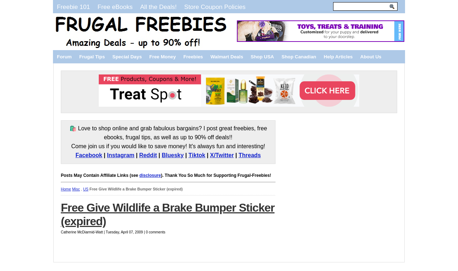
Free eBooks (114, 6)
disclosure (150, 175)
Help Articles (338, 56)
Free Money (162, 56)
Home (66, 189)
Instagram (120, 155)
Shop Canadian (299, 56)
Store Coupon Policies (214, 6)
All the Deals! (158, 6)
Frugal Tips (92, 56)
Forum (64, 56)
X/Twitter (222, 155)
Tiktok (197, 155)
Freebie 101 (73, 6)
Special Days (127, 56)
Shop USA (262, 56)
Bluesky (173, 155)
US (85, 189)
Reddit (148, 155)
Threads (250, 155)
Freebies (193, 56)
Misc (76, 189)
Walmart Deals (226, 56)
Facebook (88, 155)
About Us (370, 56)
